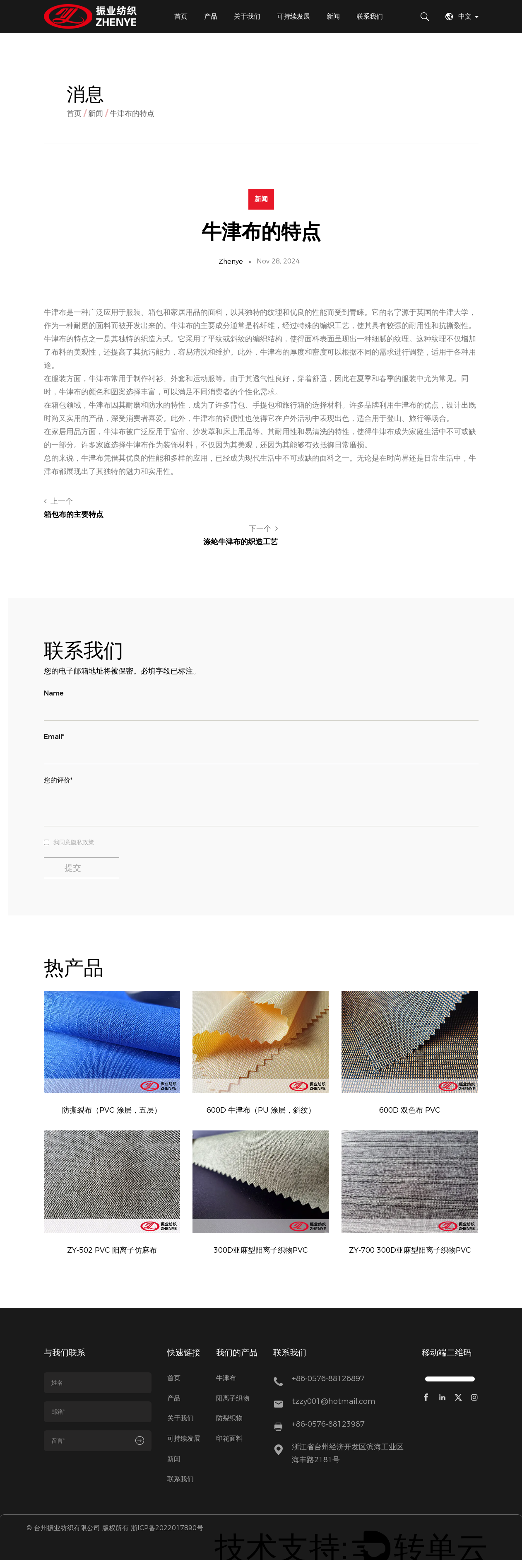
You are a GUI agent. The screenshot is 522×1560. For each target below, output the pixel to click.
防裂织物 (229, 1397)
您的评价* (58, 753)
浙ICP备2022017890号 (167, 1506)
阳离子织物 (232, 1377)
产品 (210, 16)
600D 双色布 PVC (409, 1082)
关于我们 (247, 16)
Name (54, 666)
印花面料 (229, 1417)
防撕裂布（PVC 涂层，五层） (111, 1082)
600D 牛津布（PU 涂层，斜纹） (261, 1082)
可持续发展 (293, 16)
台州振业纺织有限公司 (67, 1506)
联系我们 (369, 16)
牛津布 (226, 1356)
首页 (181, 16)
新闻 (333, 16)
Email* (54, 709)
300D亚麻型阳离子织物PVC (261, 1225)
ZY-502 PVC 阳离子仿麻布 (112, 1225)
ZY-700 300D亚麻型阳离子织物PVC (410, 1225)
